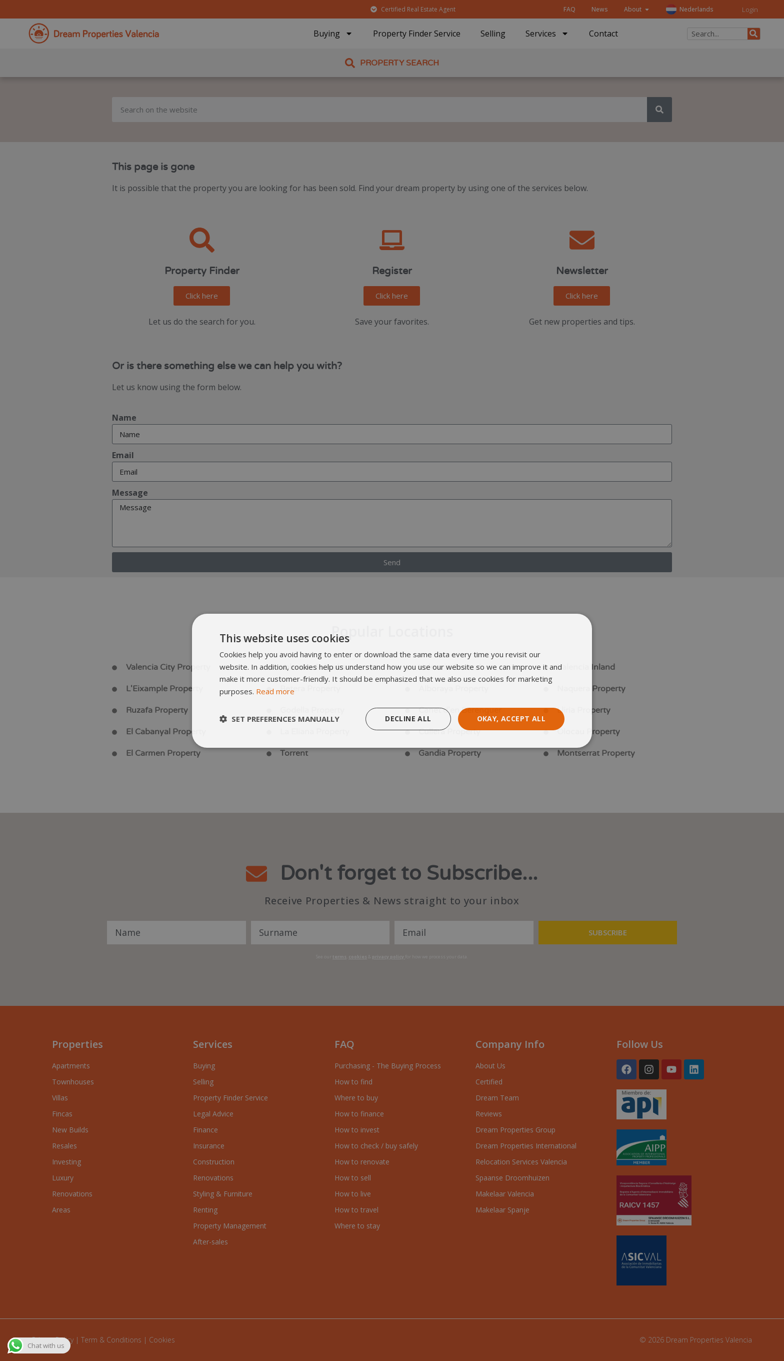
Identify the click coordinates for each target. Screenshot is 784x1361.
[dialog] (392, 680)
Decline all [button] (408, 718)
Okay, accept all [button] (511, 718)
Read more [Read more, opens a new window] (275, 691)
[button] (280, 718)
